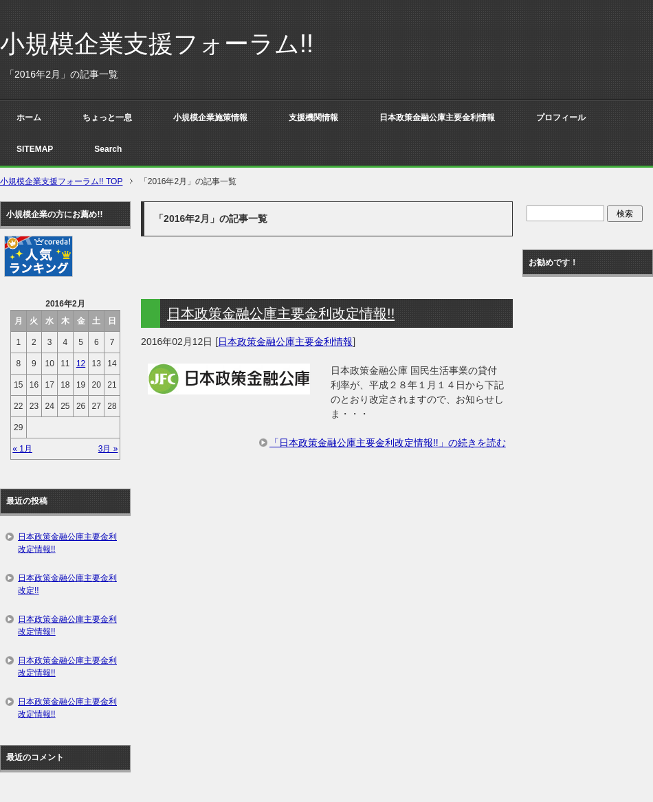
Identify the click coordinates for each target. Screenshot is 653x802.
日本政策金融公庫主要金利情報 (437, 117)
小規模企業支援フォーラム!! (156, 44)
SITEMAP (34, 149)
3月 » (108, 449)
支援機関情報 (313, 117)
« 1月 (22, 449)
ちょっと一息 (107, 117)
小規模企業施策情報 (210, 117)
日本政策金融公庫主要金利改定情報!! (281, 313)
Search (108, 149)
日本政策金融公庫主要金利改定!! (67, 584)
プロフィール (561, 117)
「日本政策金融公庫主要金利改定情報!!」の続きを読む (387, 442)
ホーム (28, 117)
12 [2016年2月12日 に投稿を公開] (80, 363)
